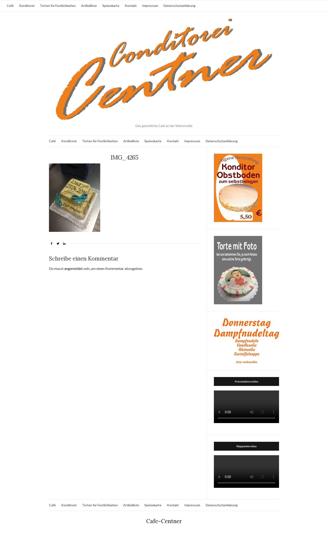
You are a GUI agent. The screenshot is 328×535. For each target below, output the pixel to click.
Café (10, 6)
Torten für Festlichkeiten (58, 6)
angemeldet (73, 268)
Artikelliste (89, 6)
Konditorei (26, 6)
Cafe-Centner (164, 521)
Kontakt (131, 6)
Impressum (150, 6)
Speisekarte (110, 6)
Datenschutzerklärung (179, 6)
